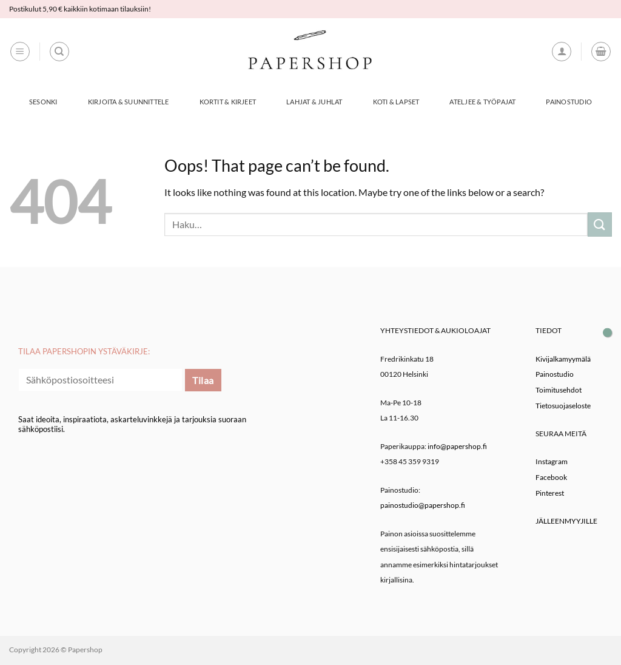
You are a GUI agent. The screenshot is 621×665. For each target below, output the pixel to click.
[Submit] (600, 224)
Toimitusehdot (558, 389)
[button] (20, 51)
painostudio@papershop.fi (422, 505)
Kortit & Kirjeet (228, 102)
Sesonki (43, 102)
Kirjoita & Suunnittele (128, 102)
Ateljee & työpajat (482, 102)
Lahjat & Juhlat (314, 102)
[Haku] (59, 51)
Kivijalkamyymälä (563, 358)
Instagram (551, 461)
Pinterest (549, 493)
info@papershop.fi (457, 446)
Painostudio (568, 102)
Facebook (551, 477)
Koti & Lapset (396, 102)
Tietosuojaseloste (563, 405)
